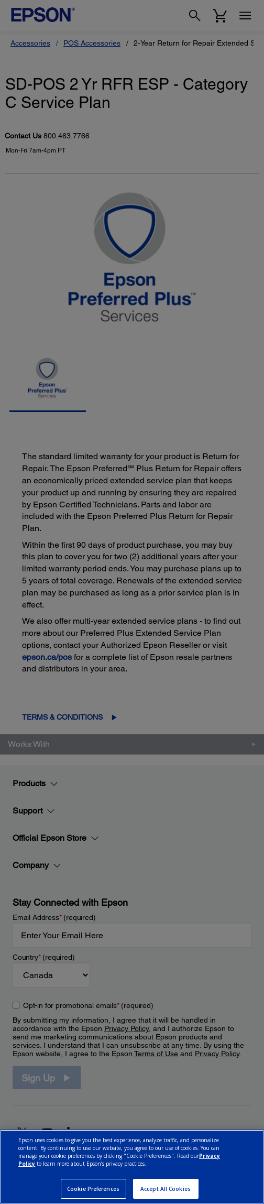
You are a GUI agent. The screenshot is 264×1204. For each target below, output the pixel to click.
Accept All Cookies (165, 1188)
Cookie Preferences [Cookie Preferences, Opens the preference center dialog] (93, 1188)
